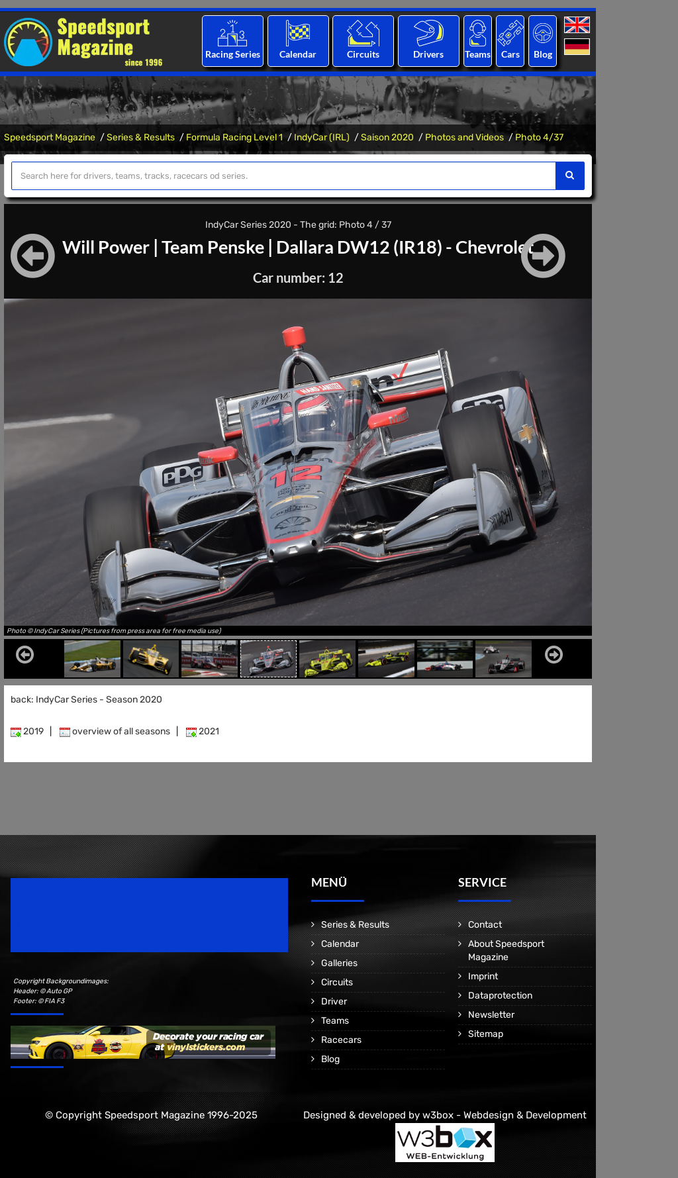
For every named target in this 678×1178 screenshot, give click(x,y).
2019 (27, 731)
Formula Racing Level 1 (234, 137)
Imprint (483, 976)
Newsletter (491, 1014)
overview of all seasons (115, 731)
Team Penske (210, 246)
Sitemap (485, 1034)
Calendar (297, 54)
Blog (543, 54)
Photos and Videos (464, 137)
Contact (485, 924)
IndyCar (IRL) (322, 137)
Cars (510, 54)
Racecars (341, 1040)
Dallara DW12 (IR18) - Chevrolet (410, 246)
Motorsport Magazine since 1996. (86, 924)
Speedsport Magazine (49, 137)
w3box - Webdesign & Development (504, 1115)
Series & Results (141, 137)
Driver (334, 1001)
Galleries (339, 963)
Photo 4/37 (539, 137)
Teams (478, 54)
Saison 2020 (387, 137)
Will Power (98, 246)
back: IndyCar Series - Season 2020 (86, 699)
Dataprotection (500, 995)
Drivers (428, 54)
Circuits (363, 54)
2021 (202, 731)
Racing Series (232, 54)
